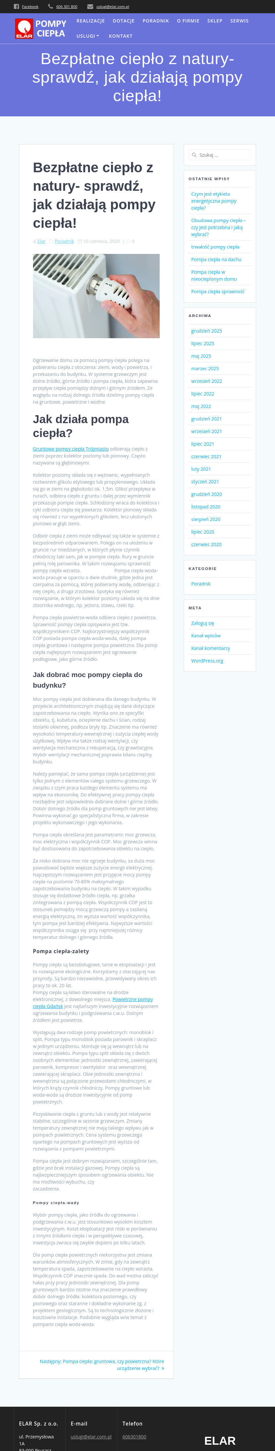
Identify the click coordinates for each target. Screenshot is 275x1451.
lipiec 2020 (202, 532)
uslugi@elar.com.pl (113, 6)
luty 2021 (201, 469)
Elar (41, 241)
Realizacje (90, 21)
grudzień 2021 (206, 419)
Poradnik (155, 21)
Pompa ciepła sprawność (218, 291)
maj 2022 (201, 406)
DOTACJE (124, 21)
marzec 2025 (205, 368)
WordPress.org (207, 661)
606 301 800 (66, 6)
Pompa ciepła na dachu (216, 259)
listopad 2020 (205, 507)
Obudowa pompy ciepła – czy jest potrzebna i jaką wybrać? (218, 227)
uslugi (85, 36)
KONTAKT (121, 36)
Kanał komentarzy (210, 648)
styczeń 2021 (205, 481)
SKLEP (215, 21)
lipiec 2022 (202, 393)
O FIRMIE (188, 21)
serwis (239, 21)
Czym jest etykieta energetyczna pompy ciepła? (213, 201)
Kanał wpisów (206, 635)
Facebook (30, 6)
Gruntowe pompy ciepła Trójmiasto (71, 449)
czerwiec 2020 (206, 544)
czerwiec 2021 (206, 456)
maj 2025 (201, 356)
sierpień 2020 (205, 519)
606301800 (134, 1436)
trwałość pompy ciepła (215, 247)
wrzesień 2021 (206, 431)
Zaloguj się (202, 623)
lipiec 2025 (202, 343)
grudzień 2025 (206, 331)
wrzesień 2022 (206, 381)
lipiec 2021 (202, 444)
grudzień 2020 (206, 494)
